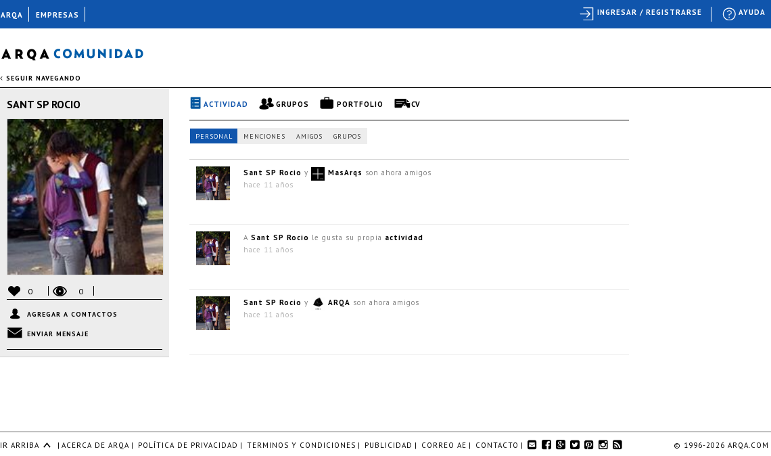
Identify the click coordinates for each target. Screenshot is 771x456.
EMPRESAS (57, 15)
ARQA (339, 302)
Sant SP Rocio (43, 104)
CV (416, 104)
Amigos (309, 136)
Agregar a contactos (72, 314)
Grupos (292, 104)
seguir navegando (40, 78)
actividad (404, 237)
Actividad (226, 104)
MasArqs (345, 172)
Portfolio (360, 104)
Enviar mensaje (58, 333)
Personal (214, 136)
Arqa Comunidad (83, 52)
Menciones (264, 136)
